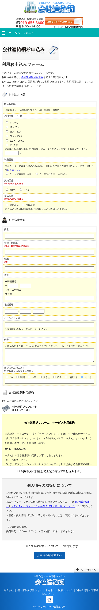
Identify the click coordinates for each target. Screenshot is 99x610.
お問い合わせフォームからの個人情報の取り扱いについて (43, 506)
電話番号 (8, 304)
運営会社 (9, 590)
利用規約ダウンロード (19, 408)
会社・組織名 (11, 242)
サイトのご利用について (59, 590)
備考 (6, 339)
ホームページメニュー (23, 32)
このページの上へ (86, 570)
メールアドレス (12, 318)
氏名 (6, 229)
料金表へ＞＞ (14, 170)
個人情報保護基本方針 (29, 590)
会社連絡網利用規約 (32, 77)
